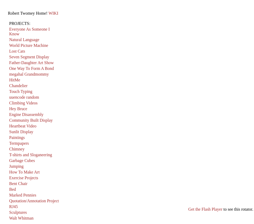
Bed (12, 189)
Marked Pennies (22, 195)
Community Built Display (31, 120)
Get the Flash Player (205, 209)
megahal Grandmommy (29, 74)
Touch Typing (20, 91)
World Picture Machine (28, 45)
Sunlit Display (21, 132)
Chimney (17, 149)
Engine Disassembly (26, 114)
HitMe (14, 80)
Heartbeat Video (22, 126)
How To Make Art (24, 172)
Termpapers (19, 143)
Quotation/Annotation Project (34, 201)
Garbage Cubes (22, 160)
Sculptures (18, 212)
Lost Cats (17, 51)
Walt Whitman (21, 218)
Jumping (16, 166)
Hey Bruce (18, 109)
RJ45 (13, 206)
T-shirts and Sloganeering (30, 155)
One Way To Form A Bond (31, 68)
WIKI (53, 13)
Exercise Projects (23, 178)
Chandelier (18, 85)
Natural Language (24, 39)
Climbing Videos (23, 103)
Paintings (17, 137)
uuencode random (24, 97)
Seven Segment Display (29, 57)
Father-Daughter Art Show (31, 62)
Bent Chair (18, 183)
